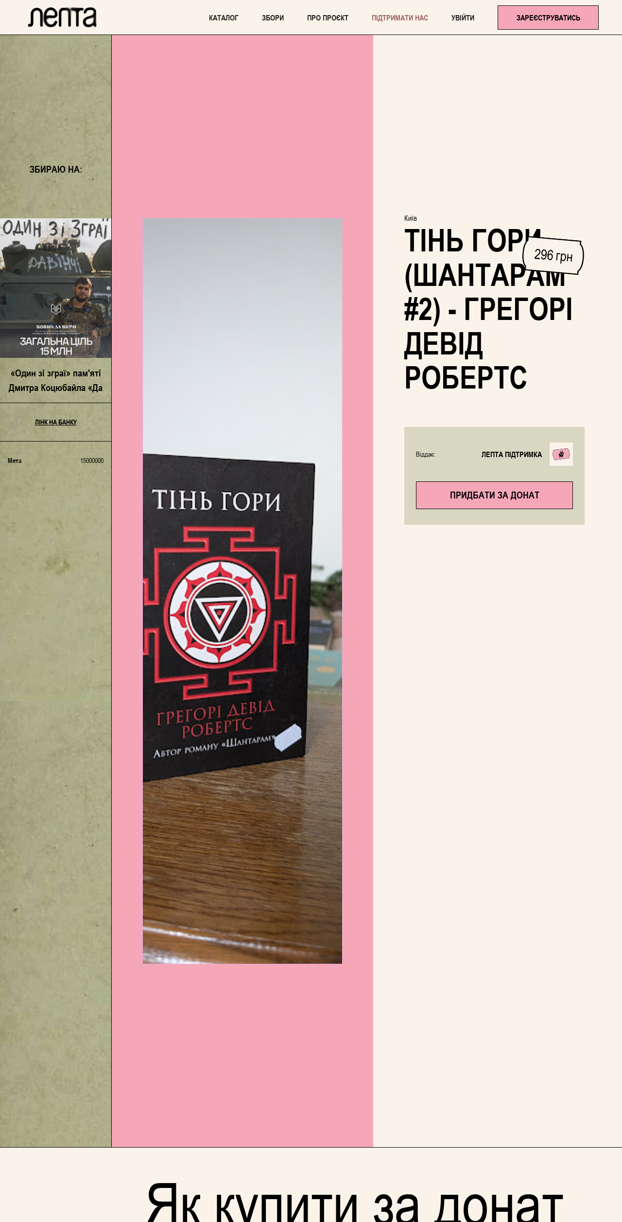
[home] (62, 17)
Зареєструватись (548, 17)
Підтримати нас (400, 17)
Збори (273, 17)
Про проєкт (327, 17)
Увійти (462, 17)
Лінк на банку (56, 422)
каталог (224, 17)
